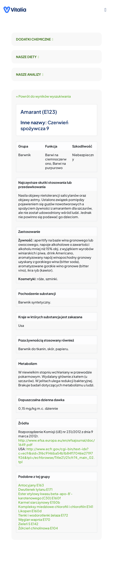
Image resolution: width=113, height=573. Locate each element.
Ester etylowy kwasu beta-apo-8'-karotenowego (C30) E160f (45, 496)
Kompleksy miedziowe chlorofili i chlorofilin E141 (55, 506)
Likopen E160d (30, 511)
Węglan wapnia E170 (34, 519)
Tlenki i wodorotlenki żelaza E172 (43, 515)
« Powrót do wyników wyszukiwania (43, 96)
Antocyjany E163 (31, 485)
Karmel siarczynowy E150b (39, 502)
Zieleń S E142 (28, 524)
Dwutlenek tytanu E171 (35, 489)
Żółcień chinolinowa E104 (38, 528)
